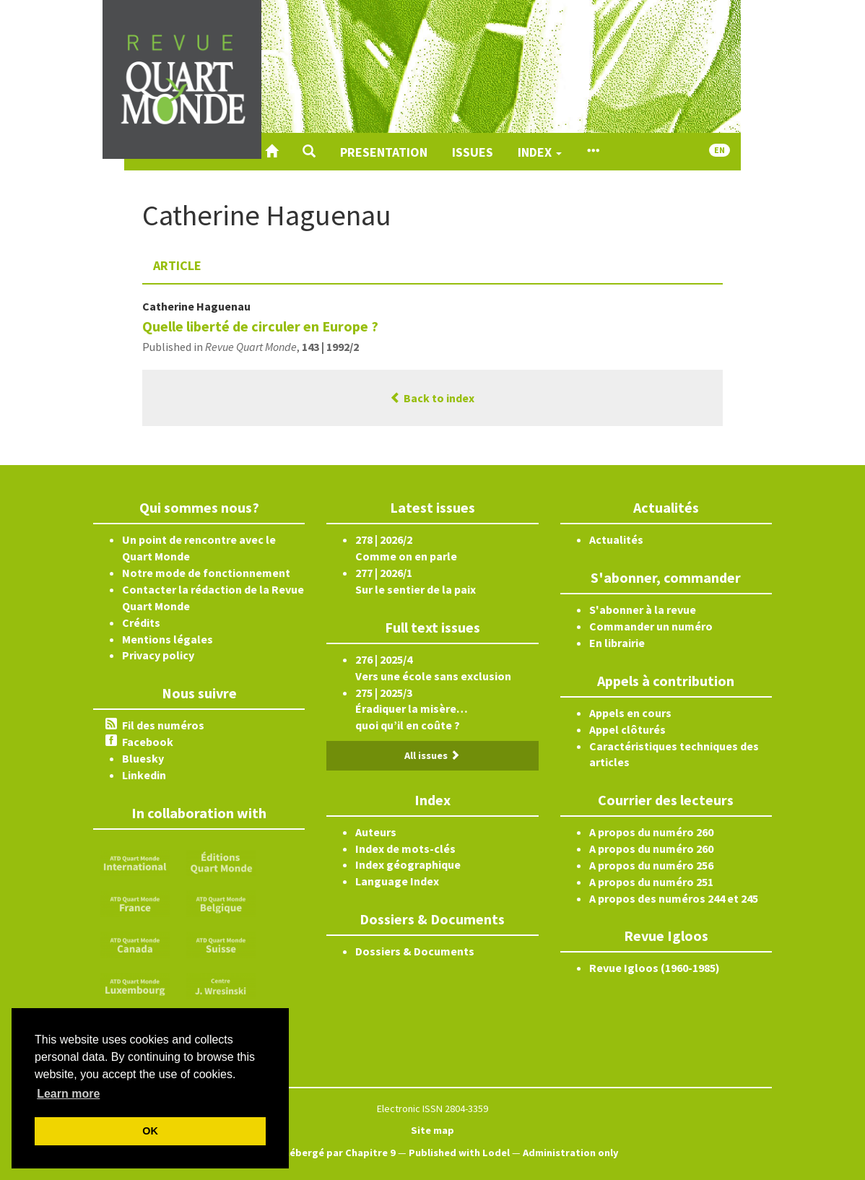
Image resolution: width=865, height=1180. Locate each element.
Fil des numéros (163, 725)
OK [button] (150, 1131)
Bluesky (143, 758)
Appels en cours (630, 713)
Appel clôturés (627, 729)
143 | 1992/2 (330, 346)
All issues (432, 755)
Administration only (571, 1152)
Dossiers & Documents (414, 951)
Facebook (147, 741)
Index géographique (408, 864)
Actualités (616, 539)
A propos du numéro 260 (651, 832)
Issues (472, 152)
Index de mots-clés (405, 848)
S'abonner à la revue (642, 609)
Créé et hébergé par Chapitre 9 (321, 1152)
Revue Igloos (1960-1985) (654, 967)
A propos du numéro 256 (651, 865)
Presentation (383, 152)
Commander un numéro (651, 626)
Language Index (397, 881)
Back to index (432, 398)
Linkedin (144, 775)
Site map (432, 1130)
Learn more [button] (68, 1094)
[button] (309, 151)
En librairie (617, 642)
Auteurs (375, 832)
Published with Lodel (459, 1152)
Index (540, 152)
